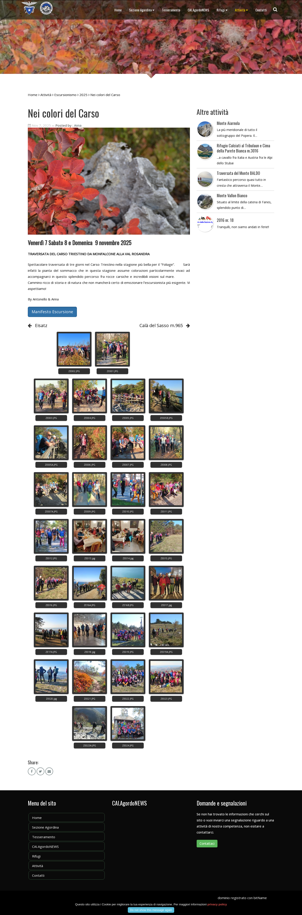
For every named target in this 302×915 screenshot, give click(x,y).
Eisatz (41, 325)
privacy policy (217, 904)
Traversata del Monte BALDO (238, 173)
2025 (83, 94)
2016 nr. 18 (225, 220)
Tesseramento (171, 9)
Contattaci (207, 843)
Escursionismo (65, 94)
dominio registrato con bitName (242, 898)
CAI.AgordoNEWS (198, 9)
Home (118, 9)
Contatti (261, 9)
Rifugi (222, 9)
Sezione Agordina (141, 9)
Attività (241, 9)
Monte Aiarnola (228, 123)
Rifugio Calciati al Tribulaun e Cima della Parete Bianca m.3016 (243, 148)
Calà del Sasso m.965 (161, 325)
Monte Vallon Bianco (232, 195)
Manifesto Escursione (52, 311)
